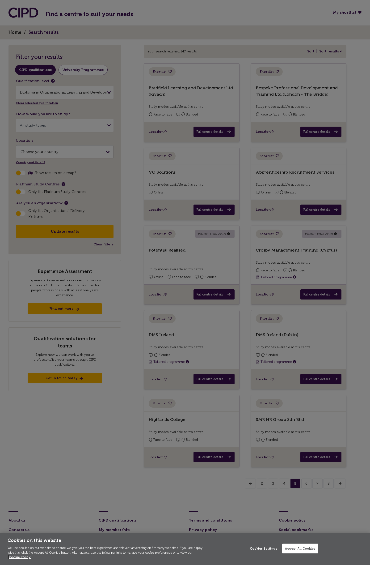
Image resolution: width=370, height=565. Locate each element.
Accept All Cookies (300, 548)
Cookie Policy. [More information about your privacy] (20, 557)
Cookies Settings (263, 548)
